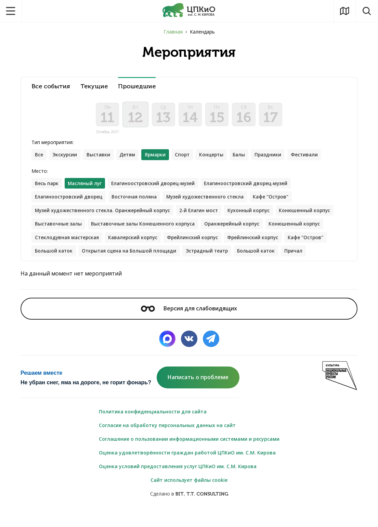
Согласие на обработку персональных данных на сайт (167, 441)
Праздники (274, 156)
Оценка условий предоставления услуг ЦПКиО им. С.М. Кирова (178, 482)
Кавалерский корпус (197, 239)
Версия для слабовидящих (189, 325)
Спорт (186, 156)
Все (39, 156)
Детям (130, 156)
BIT (179, 510)
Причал (146, 267)
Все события (50, 86)
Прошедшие (137, 86)
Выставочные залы (120, 226)
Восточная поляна (137, 198)
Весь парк (47, 185)
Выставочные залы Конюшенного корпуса (207, 226)
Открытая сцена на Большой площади (239, 253)
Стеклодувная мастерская (129, 239)
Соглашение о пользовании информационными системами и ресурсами (189, 455)
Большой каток (162, 253)
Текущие (94, 86)
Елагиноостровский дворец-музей (156, 185)
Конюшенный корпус (61, 226)
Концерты (216, 156)
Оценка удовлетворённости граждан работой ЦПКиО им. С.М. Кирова (187, 469)
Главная (173, 31)
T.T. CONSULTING (207, 510)
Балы (245, 156)
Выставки (100, 156)
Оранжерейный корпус (297, 226)
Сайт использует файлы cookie (189, 496)
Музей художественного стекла (209, 198)
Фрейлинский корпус (259, 239)
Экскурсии (65, 156)
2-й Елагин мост (204, 212)
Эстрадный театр (57, 267)
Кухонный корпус (255, 212)
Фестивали (312, 156)
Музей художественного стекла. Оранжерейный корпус (104, 212)
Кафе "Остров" (277, 198)
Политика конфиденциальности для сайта (153, 428)
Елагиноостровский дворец (69, 198)
